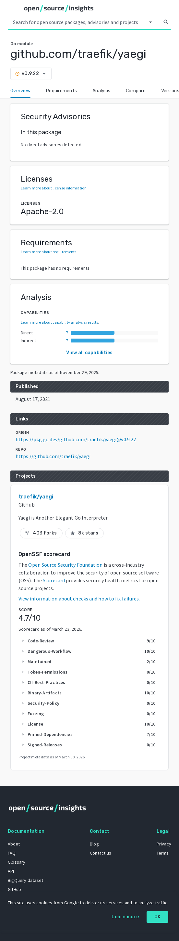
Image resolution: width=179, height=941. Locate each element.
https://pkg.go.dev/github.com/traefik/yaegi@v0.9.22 (76, 439)
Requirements (61, 91)
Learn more (125, 917)
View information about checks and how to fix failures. (79, 598)
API (11, 871)
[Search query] (78, 22)
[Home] (59, 8)
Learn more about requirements (49, 251)
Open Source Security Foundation (65, 564)
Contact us (100, 853)
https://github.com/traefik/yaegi (53, 456)
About (14, 844)
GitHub (14, 889)
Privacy (164, 844)
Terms (163, 853)
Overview (20, 91)
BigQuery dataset (25, 880)
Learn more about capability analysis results (59, 322)
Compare (136, 91)
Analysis (101, 91)
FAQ (12, 853)
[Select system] (150, 22)
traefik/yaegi (35, 497)
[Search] (166, 22)
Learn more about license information (54, 188)
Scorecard (54, 580)
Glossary (17, 862)
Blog (94, 844)
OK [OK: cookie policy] (157, 917)
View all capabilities (89, 352)
